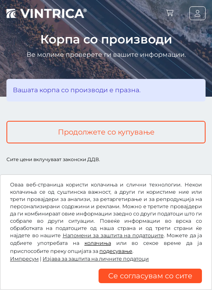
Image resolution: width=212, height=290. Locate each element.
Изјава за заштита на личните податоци (96, 259)
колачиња (97, 243)
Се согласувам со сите (150, 275)
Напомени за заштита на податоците (113, 235)
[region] (106, 284)
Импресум (24, 259)
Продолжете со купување (106, 132)
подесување (115, 251)
